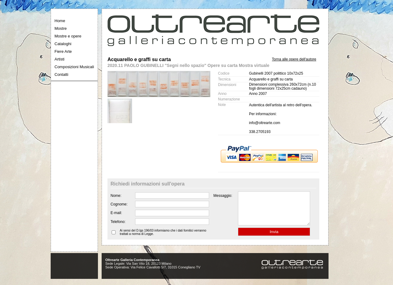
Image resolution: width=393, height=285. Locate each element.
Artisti (60, 59)
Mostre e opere (68, 36)
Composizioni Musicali (74, 66)
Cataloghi (63, 43)
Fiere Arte (63, 51)
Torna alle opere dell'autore (294, 59)
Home (60, 20)
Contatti (61, 74)
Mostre (61, 28)
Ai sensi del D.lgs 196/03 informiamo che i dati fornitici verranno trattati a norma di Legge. (163, 238)
